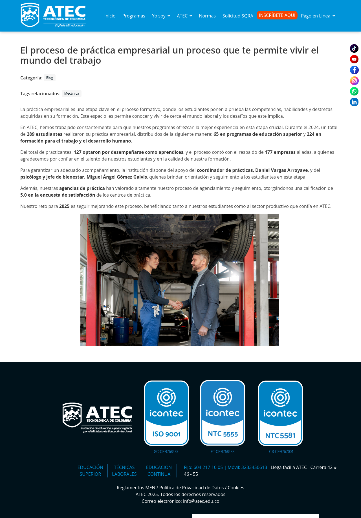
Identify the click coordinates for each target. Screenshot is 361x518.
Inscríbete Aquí (277, 15)
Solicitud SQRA (238, 16)
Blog (49, 77)
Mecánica (71, 93)
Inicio (110, 16)
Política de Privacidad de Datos (191, 487)
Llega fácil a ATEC (289, 467)
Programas (133, 16)
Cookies (236, 487)
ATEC (185, 16)
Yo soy (161, 16)
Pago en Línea (318, 16)
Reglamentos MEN (136, 487)
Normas (207, 16)
